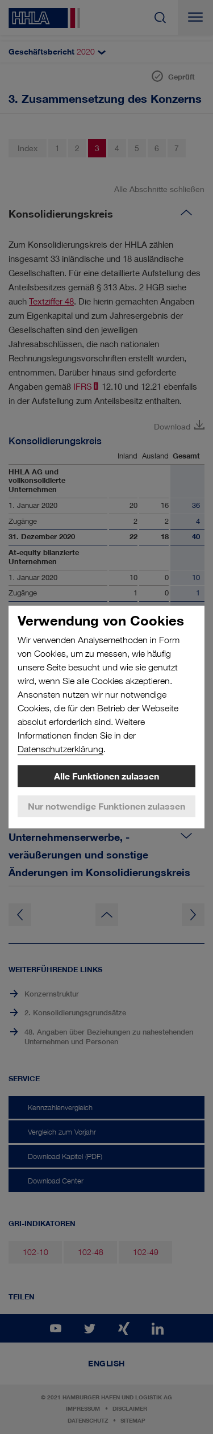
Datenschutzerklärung (60, 749)
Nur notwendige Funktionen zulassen (106, 806)
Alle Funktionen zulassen (106, 776)
